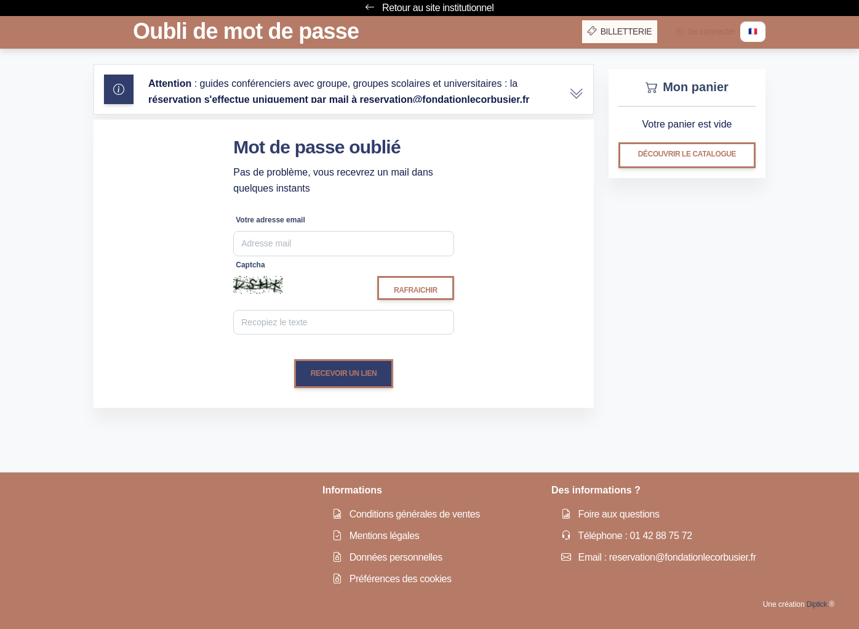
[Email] (343, 243)
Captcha (250, 265)
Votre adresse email (270, 220)
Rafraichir (415, 290)
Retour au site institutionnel (429, 7)
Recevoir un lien (344, 373)
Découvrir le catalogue (687, 154)
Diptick (816, 604)
